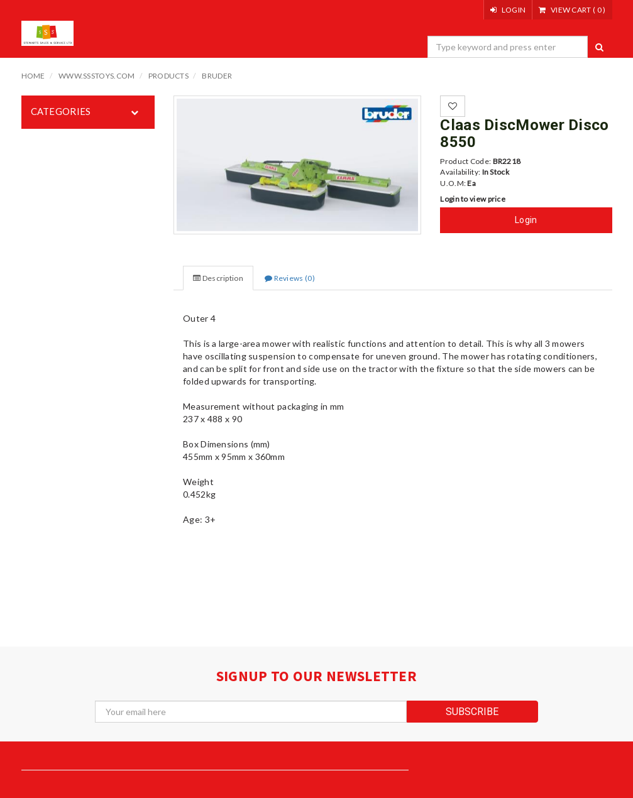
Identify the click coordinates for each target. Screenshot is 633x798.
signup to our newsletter (316, 676)
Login (526, 220)
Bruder (217, 75)
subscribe (472, 712)
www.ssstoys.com (96, 75)
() (572, 9)
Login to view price (472, 199)
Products (168, 75)
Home (33, 75)
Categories (61, 111)
